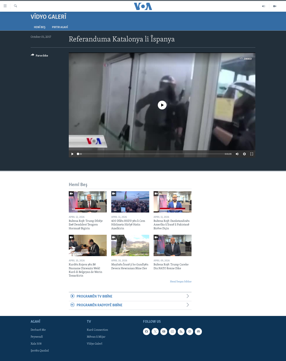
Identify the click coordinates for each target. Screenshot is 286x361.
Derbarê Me (38, 330)
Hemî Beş (39, 27)
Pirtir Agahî (60, 27)
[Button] (39, 56)
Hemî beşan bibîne (181, 281)
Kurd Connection (97, 330)
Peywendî (37, 336)
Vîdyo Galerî (94, 343)
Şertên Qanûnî (40, 350)
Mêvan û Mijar (96, 336)
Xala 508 (36, 343)
